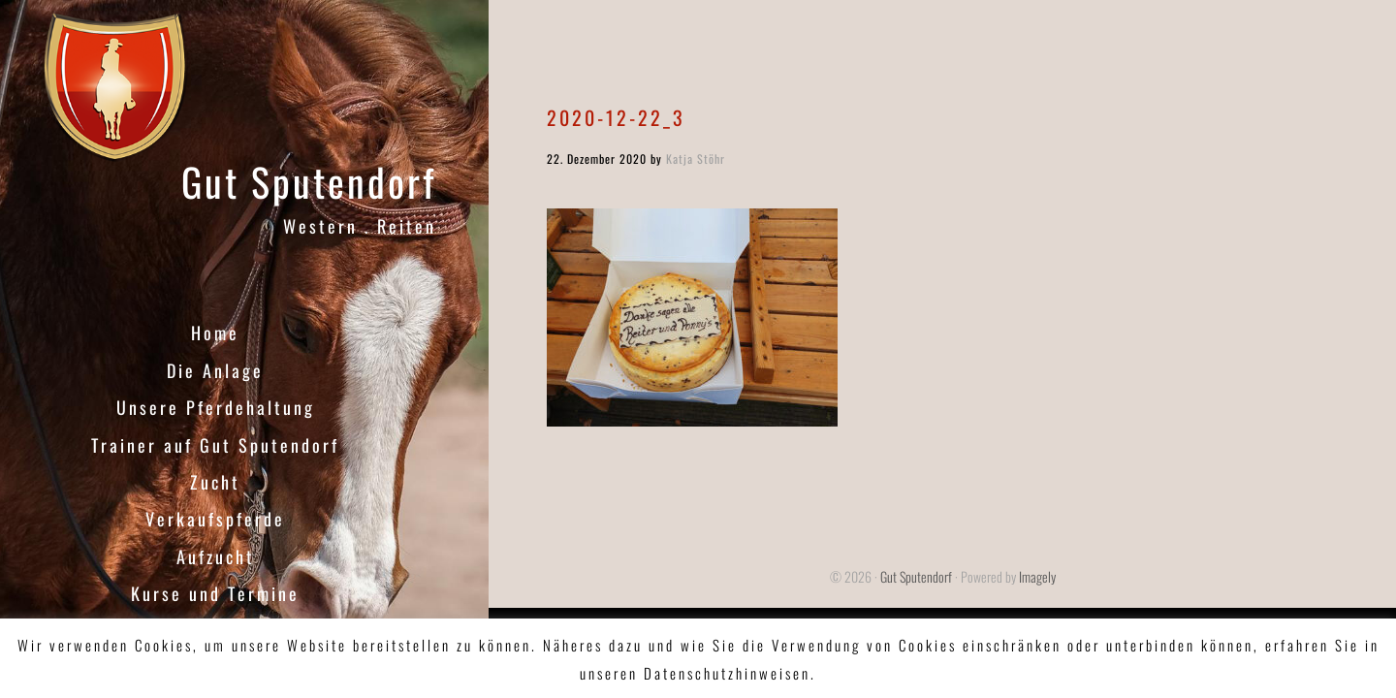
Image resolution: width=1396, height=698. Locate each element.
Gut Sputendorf (308, 181)
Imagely (1037, 576)
